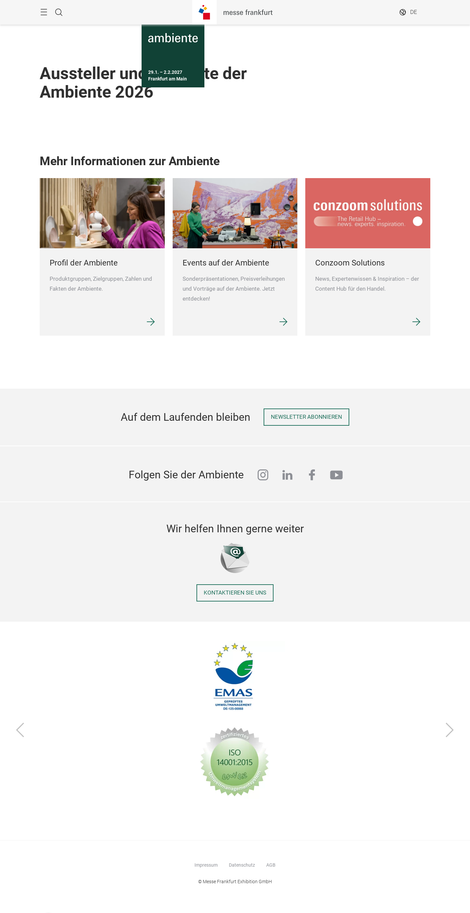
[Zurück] (20, 730)
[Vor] (449, 730)
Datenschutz (242, 865)
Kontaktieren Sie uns (235, 593)
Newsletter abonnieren (306, 417)
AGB (271, 865)
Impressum (206, 865)
